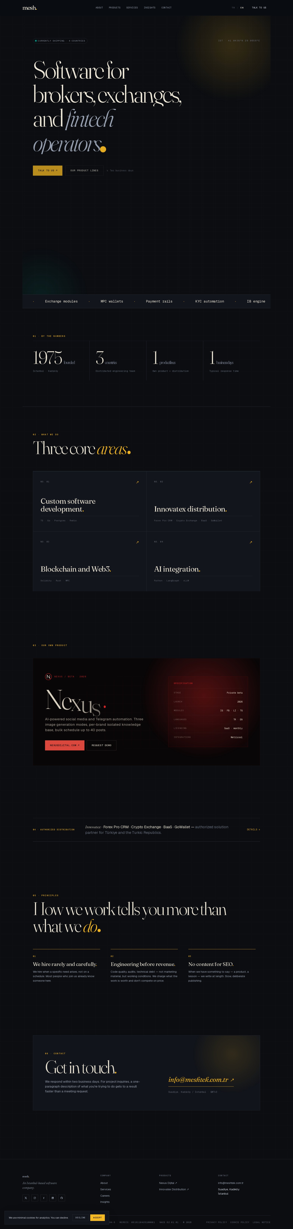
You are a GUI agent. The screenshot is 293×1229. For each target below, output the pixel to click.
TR (233, 7)
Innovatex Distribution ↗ (174, 1189)
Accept (97, 1217)
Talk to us (259, 7)
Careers (105, 1195)
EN (242, 7)
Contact (166, 7)
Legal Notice (262, 1222)
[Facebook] (43, 1198)
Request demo (101, 749)
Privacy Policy (216, 1222)
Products (115, 7)
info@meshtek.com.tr (201, 1084)
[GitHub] (61, 1198)
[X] (25, 1198)
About (99, 7)
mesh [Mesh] (29, 7)
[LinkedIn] (52, 1198)
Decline (80, 1217)
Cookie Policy (240, 1222)
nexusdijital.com (64, 749)
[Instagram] (34, 1198)
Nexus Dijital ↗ (168, 1183)
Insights (149, 7)
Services (132, 7)
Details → (253, 833)
